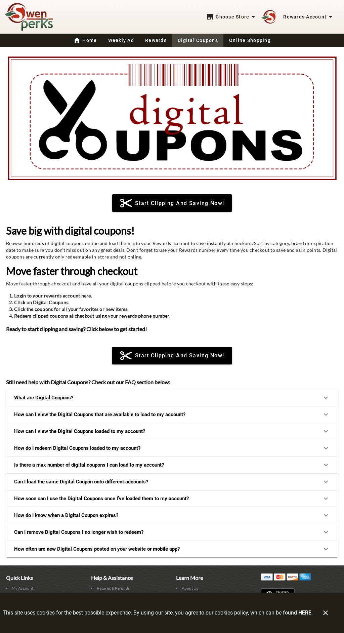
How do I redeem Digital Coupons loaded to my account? (172, 448)
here (86, 296)
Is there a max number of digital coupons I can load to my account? (172, 465)
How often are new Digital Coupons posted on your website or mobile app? (172, 549)
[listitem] (19, 588)
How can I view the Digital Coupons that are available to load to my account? (172, 414)
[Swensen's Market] (30, 17)
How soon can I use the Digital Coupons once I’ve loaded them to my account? (172, 498)
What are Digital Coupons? (172, 398)
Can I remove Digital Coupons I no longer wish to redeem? (172, 532)
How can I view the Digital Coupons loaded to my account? (172, 431)
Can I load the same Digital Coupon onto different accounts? (172, 482)
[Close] (325, 613)
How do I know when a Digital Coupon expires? (172, 515)
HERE (304, 612)
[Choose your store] (231, 17)
